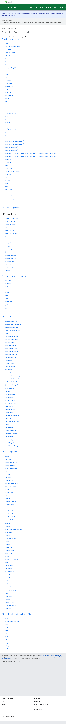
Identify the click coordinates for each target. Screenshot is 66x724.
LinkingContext (9, 550)
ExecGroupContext (10, 514)
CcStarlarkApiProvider (12, 336)
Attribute (8, 477)
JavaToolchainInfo (10, 403)
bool (6, 65)
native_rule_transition (11, 559)
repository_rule (10, 578)
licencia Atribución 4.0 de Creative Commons (51, 655)
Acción (7, 456)
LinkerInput (8, 547)
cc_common (9, 240)
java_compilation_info (11, 385)
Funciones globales (10, 39)
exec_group (9, 83)
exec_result (9, 508)
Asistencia (37, 701)
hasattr (7, 98)
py (6, 308)
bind (6, 62)
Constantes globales (11, 208)
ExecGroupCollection (11, 511)
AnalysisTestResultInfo (12, 218)
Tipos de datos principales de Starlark (18, 614)
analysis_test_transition (12, 46)
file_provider (9, 370)
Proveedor (8, 569)
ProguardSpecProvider (12, 415)
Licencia (7, 544)
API (16, 28)
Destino (7, 599)
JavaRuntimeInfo (10, 400)
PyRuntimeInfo (9, 427)
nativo (7, 556)
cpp (6, 286)
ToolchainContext (10, 605)
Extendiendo (10, 28)
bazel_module (9, 231)
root (6, 581)
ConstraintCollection (11, 348)
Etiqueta (7, 535)
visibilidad (8, 196)
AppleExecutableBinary (12, 327)
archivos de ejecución (11, 590)
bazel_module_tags (11, 237)
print (6, 132)
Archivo (7, 523)
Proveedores (7, 317)
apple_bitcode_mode (11, 462)
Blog (3, 701)
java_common (9, 252)
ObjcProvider (9, 406)
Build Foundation (6, 13)
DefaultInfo (8, 360)
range (7, 138)
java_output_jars (10, 388)
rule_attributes (9, 587)
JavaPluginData (10, 394)
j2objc (7, 292)
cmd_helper (9, 243)
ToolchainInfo (9, 437)
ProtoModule (9, 565)
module (7, 123)
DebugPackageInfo (11, 357)
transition (8, 608)
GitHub (4, 704)
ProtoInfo (8, 418)
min (6, 120)
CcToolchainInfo (10, 342)
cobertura (8, 283)
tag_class (8, 180)
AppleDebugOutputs (11, 321)
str (6, 177)
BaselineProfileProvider (12, 330)
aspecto (7, 56)
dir (6, 77)
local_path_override (11, 113)
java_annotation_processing (13, 529)
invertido (8, 162)
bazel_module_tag (11, 234)
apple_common (10, 221)
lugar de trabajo (10, 199)
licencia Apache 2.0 (27, 657)
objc (6, 299)
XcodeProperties (10, 443)
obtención (8, 92)
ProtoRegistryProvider (12, 421)
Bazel (3, 28)
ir (5, 289)
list (6, 110)
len (6, 107)
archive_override (10, 53)
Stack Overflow (38, 709)
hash (6, 101)
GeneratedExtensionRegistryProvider (16, 376)
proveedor (8, 135)
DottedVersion (9, 505)
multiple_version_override (13, 129)
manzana (8, 280)
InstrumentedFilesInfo (12, 382)
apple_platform (10, 465)
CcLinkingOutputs (10, 486)
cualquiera (8, 49)
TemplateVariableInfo (11, 434)
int (6, 104)
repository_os (9, 575)
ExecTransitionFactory (12, 517)
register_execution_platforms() (14, 141)
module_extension (10, 126)
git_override (9, 95)
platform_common (10, 258)
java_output (8, 532)
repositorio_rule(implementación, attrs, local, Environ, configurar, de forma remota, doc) (31, 153)
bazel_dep (8, 59)
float (6, 89)
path (6, 562)
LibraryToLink (9, 541)
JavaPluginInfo (9, 397)
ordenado (8, 174)
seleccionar (8, 168)
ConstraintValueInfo (11, 354)
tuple (6, 183)
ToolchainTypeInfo (10, 440)
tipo (6, 187)
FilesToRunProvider (11, 373)
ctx (6, 495)
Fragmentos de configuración (15, 276)
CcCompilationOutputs (12, 483)
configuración (9, 492)
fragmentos (8, 526)
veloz (7, 311)
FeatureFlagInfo (10, 367)
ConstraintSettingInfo (11, 351)
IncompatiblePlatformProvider (14, 379)
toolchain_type (9, 602)
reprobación (9, 86)
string (7, 646)
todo (6, 43)
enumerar (8, 80)
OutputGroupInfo (10, 409)
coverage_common (11, 249)
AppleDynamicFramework (13, 324)
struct (7, 593)
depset (7, 71)
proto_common (9, 261)
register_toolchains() (11, 147)
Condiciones (5, 716)
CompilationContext (11, 345)
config (7, 489)
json (6, 637)
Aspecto (7, 474)
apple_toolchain (10, 224)
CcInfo (7, 333)
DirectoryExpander (10, 502)
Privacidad (13, 716)
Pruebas (7, 270)
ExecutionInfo (9, 363)
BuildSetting (9, 480)
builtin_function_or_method (13, 621)
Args (6, 471)
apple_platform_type (11, 468)
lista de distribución (48, 13)
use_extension (9, 190)
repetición (8, 159)
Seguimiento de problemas (41, 704)
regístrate (12, 15)
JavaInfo (8, 391)
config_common (10, 246)
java (6, 295)
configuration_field (10, 68)
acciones (8, 459)
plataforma (8, 302)
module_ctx (8, 553)
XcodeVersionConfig (11, 446)
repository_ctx (9, 572)
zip (6, 202)
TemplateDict (9, 267)
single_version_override (12, 171)
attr (6, 227)
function (7, 630)
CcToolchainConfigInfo (12, 339)
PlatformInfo (9, 412)
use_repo (8, 193)
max (6, 116)
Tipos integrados (9, 452)
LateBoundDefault (10, 538)
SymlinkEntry (9, 596)
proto (7, 305)
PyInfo (7, 424)
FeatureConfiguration (11, 520)
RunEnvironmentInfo (11, 430)
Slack (35, 707)
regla (6, 165)
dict (6, 74)
